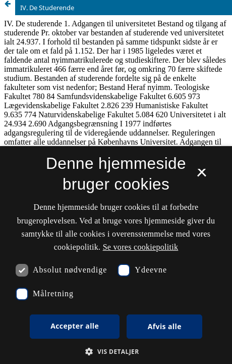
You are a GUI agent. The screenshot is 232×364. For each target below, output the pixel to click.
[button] (116, 351)
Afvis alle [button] (165, 326)
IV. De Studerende (47, 7)
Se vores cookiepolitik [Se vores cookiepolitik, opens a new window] (141, 247)
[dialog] (116, 255)
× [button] (201, 176)
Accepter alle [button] (74, 326)
